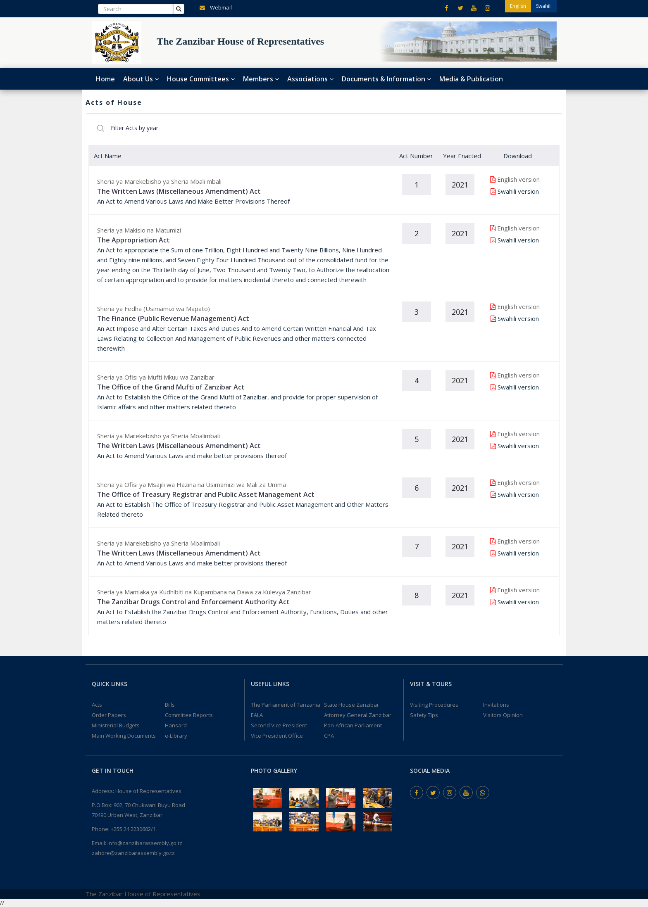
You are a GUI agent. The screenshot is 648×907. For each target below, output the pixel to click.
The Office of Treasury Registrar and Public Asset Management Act (205, 494)
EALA (257, 715)
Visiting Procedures (434, 704)
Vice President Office (277, 735)
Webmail (214, 7)
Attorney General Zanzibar (357, 715)
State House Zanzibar (351, 704)
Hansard (176, 725)
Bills (170, 704)
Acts (97, 704)
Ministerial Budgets (116, 725)
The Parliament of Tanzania (285, 704)
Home (105, 78)
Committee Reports (189, 715)
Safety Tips (424, 715)
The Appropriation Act (133, 240)
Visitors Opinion (503, 715)
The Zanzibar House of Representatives (143, 894)
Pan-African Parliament (353, 725)
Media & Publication (471, 78)
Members (261, 78)
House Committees (201, 78)
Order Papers (109, 715)
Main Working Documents (124, 735)
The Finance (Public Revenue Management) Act (173, 318)
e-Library (176, 735)
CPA (329, 735)
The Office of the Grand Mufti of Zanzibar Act (171, 387)
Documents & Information (386, 78)
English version (518, 179)
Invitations (496, 704)
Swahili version (518, 191)
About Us (141, 78)
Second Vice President (279, 725)
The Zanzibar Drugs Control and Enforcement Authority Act (193, 601)
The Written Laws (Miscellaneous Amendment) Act (179, 191)
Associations (310, 78)
